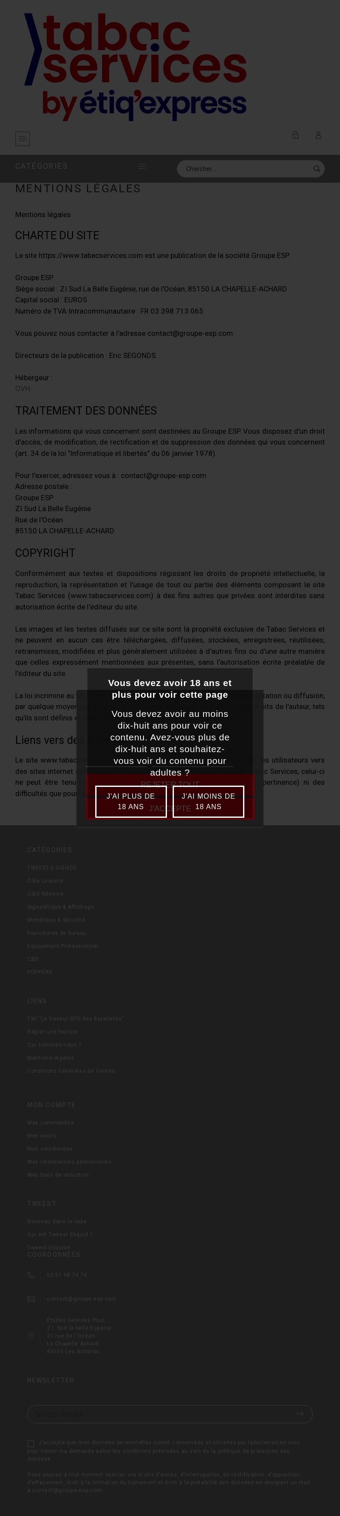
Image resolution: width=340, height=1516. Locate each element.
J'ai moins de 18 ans (208, 801)
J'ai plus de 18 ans (131, 801)
